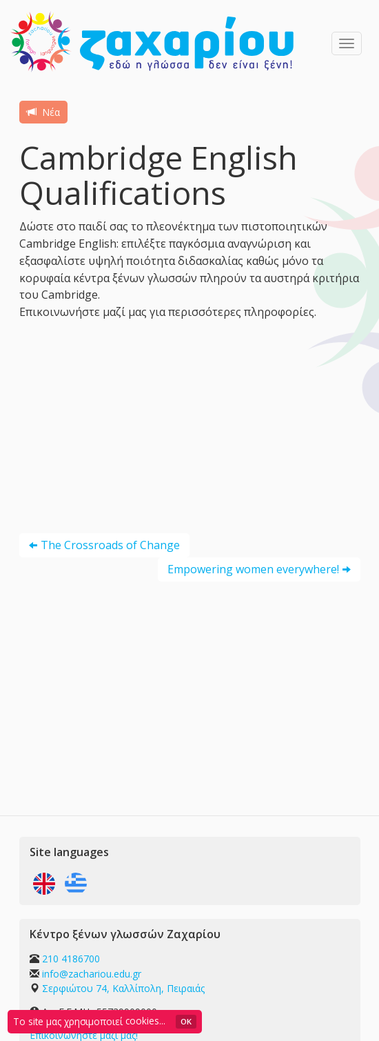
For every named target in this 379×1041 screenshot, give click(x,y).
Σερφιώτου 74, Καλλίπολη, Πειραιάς (123, 988)
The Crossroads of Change (110, 545)
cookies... (145, 1020)
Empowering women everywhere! (253, 569)
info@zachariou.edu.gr (91, 973)
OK (186, 1021)
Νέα (43, 112)
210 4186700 (71, 958)
